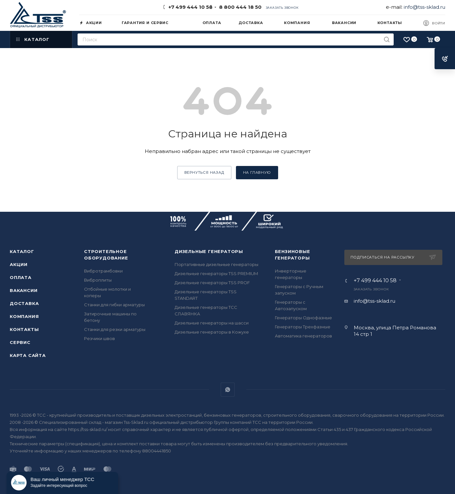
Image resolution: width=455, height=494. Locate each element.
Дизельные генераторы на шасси (212, 322)
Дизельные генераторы (209, 251)
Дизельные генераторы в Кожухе (212, 332)
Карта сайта (28, 355)
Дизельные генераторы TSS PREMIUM (216, 273)
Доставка (24, 303)
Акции (19, 264)
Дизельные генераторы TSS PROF (212, 282)
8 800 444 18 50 (239, 7)
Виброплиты (98, 280)
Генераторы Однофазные (303, 317)
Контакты (24, 329)
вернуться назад (204, 172)
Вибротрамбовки (103, 270)
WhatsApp (228, 390)
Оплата (20, 277)
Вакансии (23, 290)
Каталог (22, 251)
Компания (24, 316)
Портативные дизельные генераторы (216, 264)
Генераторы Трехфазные (302, 326)
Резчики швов (99, 338)
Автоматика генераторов (303, 335)
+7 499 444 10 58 (190, 7)
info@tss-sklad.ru (424, 7)
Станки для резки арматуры (114, 329)
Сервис (20, 342)
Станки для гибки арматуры (114, 304)
